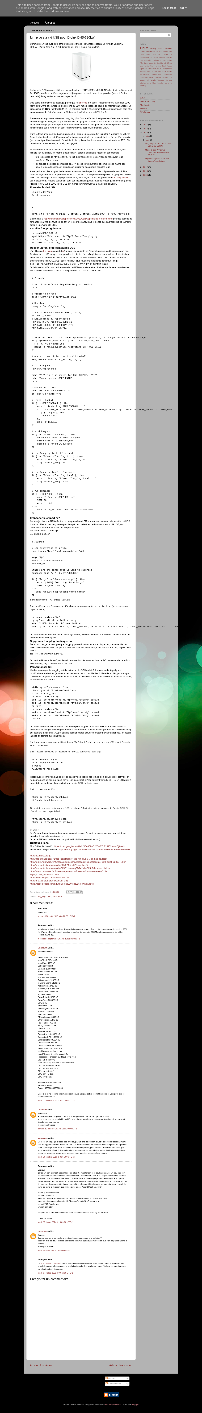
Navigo (169, 66)
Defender (147, 60)
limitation (161, 83)
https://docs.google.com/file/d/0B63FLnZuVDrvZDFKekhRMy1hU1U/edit (94, 849)
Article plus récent (41, 1365)
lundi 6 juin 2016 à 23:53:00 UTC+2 (54, 1250)
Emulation (155, 60)
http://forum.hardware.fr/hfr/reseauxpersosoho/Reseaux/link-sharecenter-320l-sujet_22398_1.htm (78, 862)
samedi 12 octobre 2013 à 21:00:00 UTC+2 (57, 1129)
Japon (146, 63)
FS (161, 60)
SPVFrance (145, 112)
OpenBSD (143, 69)
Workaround (152, 51)
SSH (60, 896)
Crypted (169, 57)
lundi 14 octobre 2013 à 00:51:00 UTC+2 (56, 1157)
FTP (164, 60)
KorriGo (160, 63)
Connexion (154, 57)
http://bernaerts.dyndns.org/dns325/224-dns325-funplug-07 (59, 865)
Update (142, 80)
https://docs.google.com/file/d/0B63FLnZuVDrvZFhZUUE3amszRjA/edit (89, 846)
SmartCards (156, 74)
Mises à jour (155, 66)
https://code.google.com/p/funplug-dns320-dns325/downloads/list (62, 883)
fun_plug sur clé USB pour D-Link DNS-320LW (158, 144)
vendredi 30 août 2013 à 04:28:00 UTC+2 (56, 916)
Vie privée (151, 80)
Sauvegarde (144, 74)
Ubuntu (143, 51)
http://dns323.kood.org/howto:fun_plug (49, 880)
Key (155, 63)
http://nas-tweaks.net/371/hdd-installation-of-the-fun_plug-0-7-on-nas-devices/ (68, 858)
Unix (170, 77)
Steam (151, 77)
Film (141, 63)
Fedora (169, 60)
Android (165, 52)
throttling (143, 86)
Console (162, 57)
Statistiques (144, 77)
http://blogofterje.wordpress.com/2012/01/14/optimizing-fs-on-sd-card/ (78, 218)
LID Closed (168, 63)
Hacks (160, 48)
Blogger (135, 1404)
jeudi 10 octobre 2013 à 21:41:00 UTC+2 (56, 1100)
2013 (145, 132)
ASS (160, 52)
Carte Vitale (145, 54)
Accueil (35, 22)
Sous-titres (168, 74)
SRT (159, 71)
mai (147, 140)
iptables (143, 83)
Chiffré (165, 54)
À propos (50, 22)
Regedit (143, 71)
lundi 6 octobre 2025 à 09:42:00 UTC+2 (55, 1273)
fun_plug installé (120, 177)
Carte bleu (156, 54)
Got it (183, 8)
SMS (148, 71)
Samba (169, 71)
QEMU (159, 69)
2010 (145, 171)
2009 (145, 175)
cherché (83, 102)
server (167, 83)
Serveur (168, 48)
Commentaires (113, 1383)
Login (147, 66)
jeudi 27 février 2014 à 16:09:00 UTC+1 (55, 1222)
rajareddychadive (113, 1404)
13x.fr (142, 98)
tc (171, 83)
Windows (161, 80)
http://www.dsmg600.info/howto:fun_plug (50, 877)
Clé (171, 54)
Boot (170, 52)
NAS (55, 896)
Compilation (144, 57)
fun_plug (47, 251)
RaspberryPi (167, 69)
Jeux (151, 63)
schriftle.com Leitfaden (51, 1263)
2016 (145, 124)
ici (63, 251)
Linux (49, 896)
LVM (141, 66)
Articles (110, 1378)
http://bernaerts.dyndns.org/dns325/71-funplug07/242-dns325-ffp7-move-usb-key (70, 868)
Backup (153, 48)
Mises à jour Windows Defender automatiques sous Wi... (157, 152)
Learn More (169, 8)
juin (147, 136)
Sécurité (165, 77)
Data (142, 60)
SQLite (154, 71)
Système (158, 77)
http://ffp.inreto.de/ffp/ (40, 855)
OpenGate (152, 69)
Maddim (143, 108)
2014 (145, 128)
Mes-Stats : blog (147, 101)
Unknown (42, 948)
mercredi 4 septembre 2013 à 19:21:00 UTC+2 (59, 939)
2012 (145, 167)
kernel (149, 83)
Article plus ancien (120, 1365)
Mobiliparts (145, 105)
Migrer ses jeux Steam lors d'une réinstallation (157, 160)
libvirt (154, 83)
